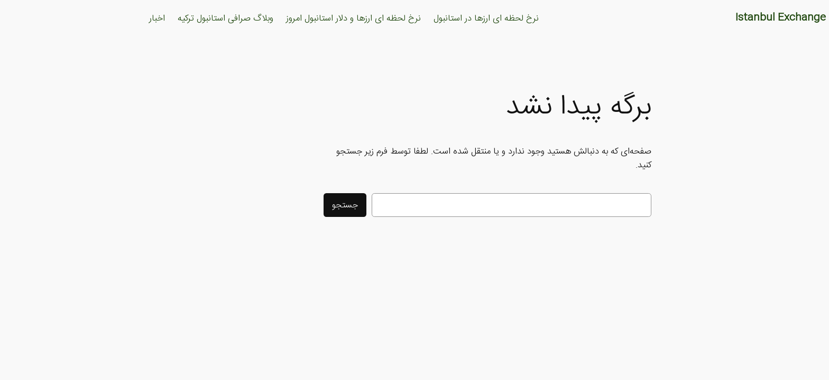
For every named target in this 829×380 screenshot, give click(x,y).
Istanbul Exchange (707, 18)
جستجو (272, 205)
